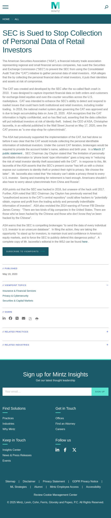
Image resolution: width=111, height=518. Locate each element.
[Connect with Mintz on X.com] (75, 452)
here (84, 241)
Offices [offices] (60, 418)
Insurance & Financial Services (19, 290)
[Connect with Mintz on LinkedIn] (59, 452)
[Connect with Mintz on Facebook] (67, 452)
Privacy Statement (54, 481)
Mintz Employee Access (64, 486)
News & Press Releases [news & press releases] (17, 455)
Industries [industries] (8, 423)
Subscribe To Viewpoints (25, 251)
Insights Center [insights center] (12, 449)
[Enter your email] (55, 392)
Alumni (38, 486)
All (17, 19)
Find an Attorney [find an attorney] (65, 423)
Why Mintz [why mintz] (9, 429)
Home (6, 19)
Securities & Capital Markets (18, 300)
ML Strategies (18, 486)
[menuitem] (7, 19)
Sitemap (10, 481)
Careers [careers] (60, 429)
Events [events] (7, 460)
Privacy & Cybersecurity (15, 295)
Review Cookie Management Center (55, 494)
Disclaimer (29, 481)
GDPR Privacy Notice (85, 481)
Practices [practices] (8, 418)
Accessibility (93, 486)
